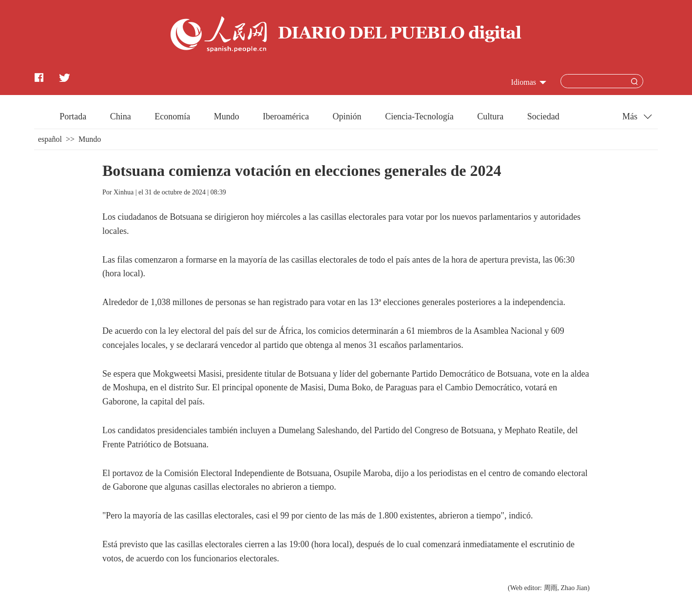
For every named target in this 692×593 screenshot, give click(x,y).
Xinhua (124, 192)
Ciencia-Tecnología (419, 116)
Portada (72, 116)
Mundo (226, 116)
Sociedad (543, 116)
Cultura (490, 116)
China (120, 116)
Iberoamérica (286, 116)
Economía (172, 116)
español (50, 139)
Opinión (347, 116)
